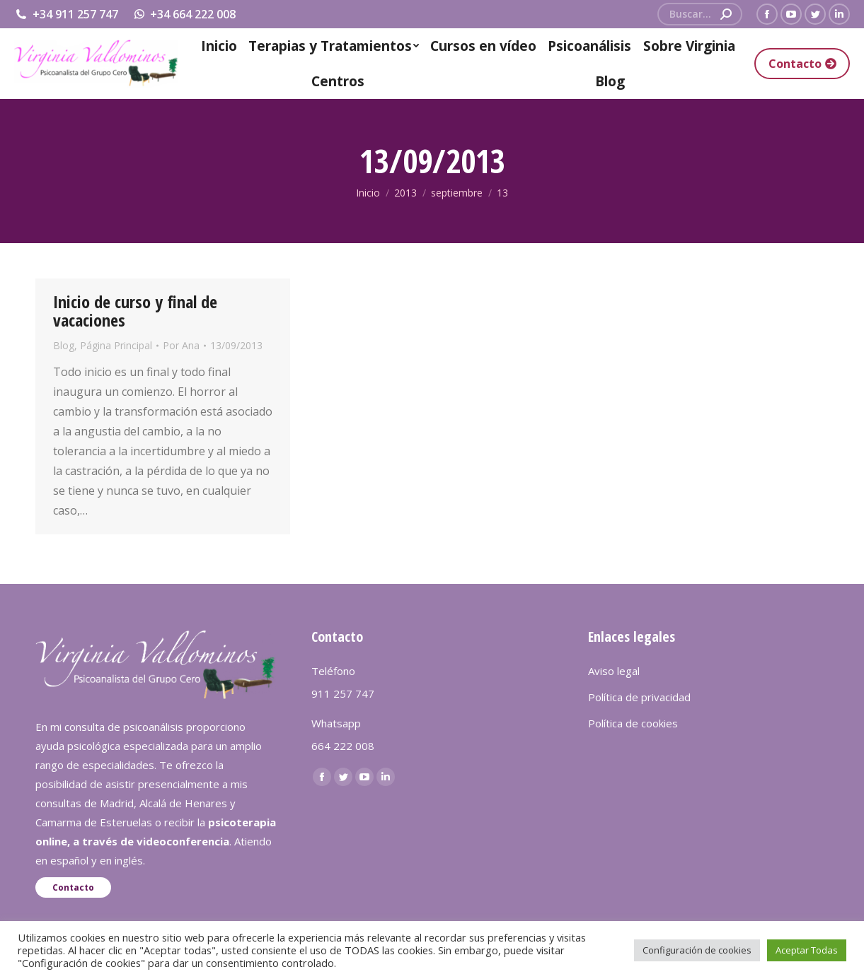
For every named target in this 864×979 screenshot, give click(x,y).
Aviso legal (614, 671)
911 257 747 (342, 693)
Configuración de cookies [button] (697, 950)
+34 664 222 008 (184, 14)
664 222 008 (342, 746)
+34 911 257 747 (66, 14)
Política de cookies (633, 723)
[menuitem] (219, 46)
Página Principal (116, 345)
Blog (63, 345)
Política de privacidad (639, 697)
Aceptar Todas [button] (807, 950)
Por (181, 345)
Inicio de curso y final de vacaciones (135, 311)
